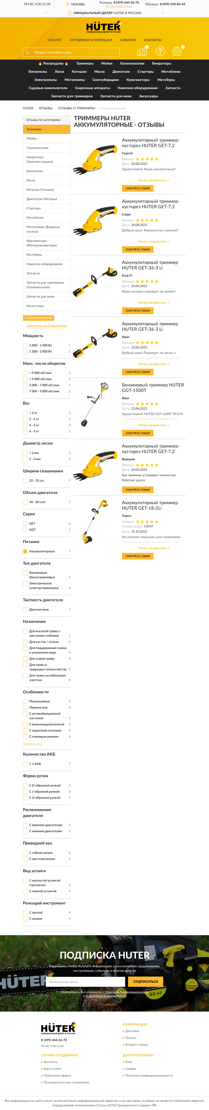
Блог (128, 1062)
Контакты (153, 40)
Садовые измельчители (48, 88)
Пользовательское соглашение (66, 1082)
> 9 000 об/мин (40, 373)
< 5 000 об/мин (40, 379)
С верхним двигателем (45, 825)
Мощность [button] (33, 336)
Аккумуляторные (42, 551)
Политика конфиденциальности (149, 1075)
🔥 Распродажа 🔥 (53, 63)
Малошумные (39, 701)
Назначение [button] (34, 622)
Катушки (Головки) (40, 189)
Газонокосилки (132, 63)
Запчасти (172, 88)
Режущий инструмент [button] (44, 903)
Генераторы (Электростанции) (40, 159)
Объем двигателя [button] (40, 493)
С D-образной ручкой (45, 785)
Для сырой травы (42, 658)
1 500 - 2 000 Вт (40, 351)
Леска (59, 71)
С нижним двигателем (45, 831)
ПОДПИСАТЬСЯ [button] (145, 981)
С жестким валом (42, 859)
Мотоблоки (170, 71)
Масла (99, 71)
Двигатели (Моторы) (42, 199)
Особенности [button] (36, 692)
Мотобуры (166, 80)
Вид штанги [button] (34, 871)
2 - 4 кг (34, 419)
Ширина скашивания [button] (43, 471)
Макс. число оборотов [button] (44, 364)
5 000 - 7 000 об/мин (44, 385)
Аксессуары (148, 96)
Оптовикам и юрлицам (91, 40)
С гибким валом (41, 852)
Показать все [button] (32, 744)
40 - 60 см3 (37, 502)
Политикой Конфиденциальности (126, 992)
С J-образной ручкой (44, 791)
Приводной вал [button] (37, 843)
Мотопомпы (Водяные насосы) (43, 229)
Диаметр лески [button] (38, 443)
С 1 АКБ (35, 764)
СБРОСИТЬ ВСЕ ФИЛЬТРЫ (47, 326)
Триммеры (85, 63)
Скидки (130, 1068)
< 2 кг (33, 413)
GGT (32, 529)
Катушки (79, 71)
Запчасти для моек (115, 96)
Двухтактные (39, 609)
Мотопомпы (75, 80)
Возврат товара (136, 1044)
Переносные (38, 707)
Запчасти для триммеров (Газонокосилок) (45, 285)
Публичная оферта (57, 1075)
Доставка (132, 1031)
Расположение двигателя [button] (37, 813)
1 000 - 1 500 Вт (40, 345)
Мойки (106, 63)
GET (32, 523)
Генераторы (161, 63)
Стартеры (146, 71)
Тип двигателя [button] (37, 563)
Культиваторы (138, 80)
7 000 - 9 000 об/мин (44, 391)
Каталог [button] (54, 40)
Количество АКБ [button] (39, 754)
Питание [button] (31, 542)
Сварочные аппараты (92, 88)
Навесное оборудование (138, 88)
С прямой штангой (42, 891)
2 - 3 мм (35, 459)
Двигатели (121, 71)
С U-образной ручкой (44, 797)
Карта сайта (52, 1068)
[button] (119, 6)
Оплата (130, 1038)
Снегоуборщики (105, 80)
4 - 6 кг (34, 425)
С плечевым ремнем (43, 736)
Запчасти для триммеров (72, 96)
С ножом (35, 918)
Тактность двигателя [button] (43, 600)
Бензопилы (38, 71)
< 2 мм (34, 453)
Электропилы (45, 80)
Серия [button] (29, 514)
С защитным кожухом (45, 730)
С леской (35, 912)
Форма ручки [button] (35, 776)
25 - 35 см (36, 480)
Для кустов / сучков (44, 642)
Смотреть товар (138, 188)
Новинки (128, 40)
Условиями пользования (100, 996)
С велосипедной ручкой (46, 724)
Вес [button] (26, 403)
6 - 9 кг (34, 431)
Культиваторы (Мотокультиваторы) (42, 243)
